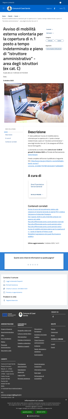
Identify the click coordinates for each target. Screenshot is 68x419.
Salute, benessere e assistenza (40, 350)
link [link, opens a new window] (51, 408)
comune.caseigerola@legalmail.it (11, 395)
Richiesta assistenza (24, 378)
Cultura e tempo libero (24, 334)
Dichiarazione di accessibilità (39, 377)
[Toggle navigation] (3, 8)
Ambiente (37, 346)
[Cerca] (64, 8)
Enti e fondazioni (6, 339)
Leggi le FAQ (21, 375)
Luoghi (53, 344)
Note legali (37, 373)
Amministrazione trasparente (39, 365)
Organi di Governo (6, 329)
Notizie (53, 329)
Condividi (50, 29)
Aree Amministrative (7, 332)
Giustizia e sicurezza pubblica (40, 336)
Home (4, 16)
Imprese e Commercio (24, 340)
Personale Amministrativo (5, 346)
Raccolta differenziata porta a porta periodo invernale (46, 221)
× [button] (66, 399)
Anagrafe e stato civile (24, 330)
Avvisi (16, 16)
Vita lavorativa (22, 337)
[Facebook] (54, 8)
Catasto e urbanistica (24, 343)
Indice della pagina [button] (10, 129)
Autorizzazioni (38, 355)
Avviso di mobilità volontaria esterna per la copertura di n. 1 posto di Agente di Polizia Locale (46, 230)
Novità (10, 16)
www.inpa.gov (33, 154)
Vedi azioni (50, 33)
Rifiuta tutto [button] (41, 412)
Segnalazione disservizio (22, 371)
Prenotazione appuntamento (22, 365)
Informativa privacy (40, 370)
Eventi (53, 347)
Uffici (2, 335)
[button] (34, 416)
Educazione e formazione (38, 330)
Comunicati (54, 332)
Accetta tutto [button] (27, 412)
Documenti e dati (6, 351)
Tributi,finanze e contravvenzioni (39, 341)
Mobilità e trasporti (23, 346)
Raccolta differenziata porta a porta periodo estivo (44, 224)
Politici (3, 342)
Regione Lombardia (8, 2)
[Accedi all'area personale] (60, 2)
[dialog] (34, 408)
